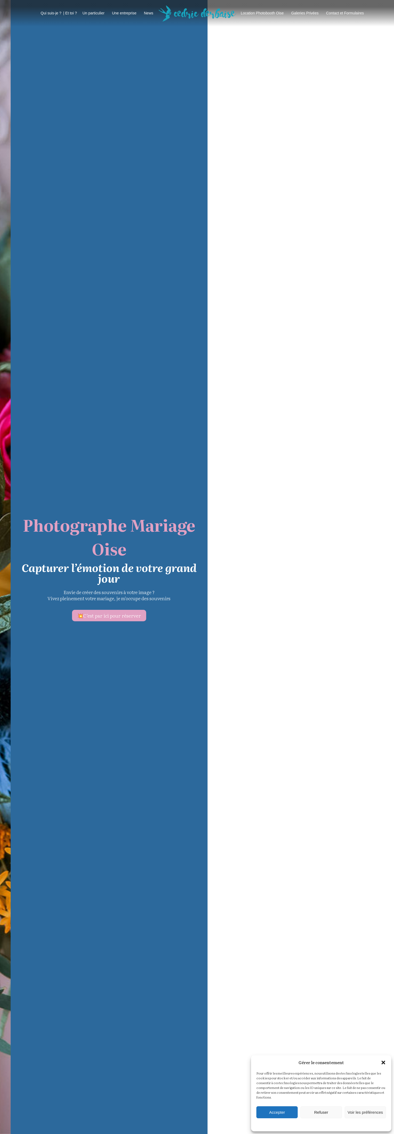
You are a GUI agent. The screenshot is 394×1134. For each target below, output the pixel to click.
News (148, 13)
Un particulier (93, 13)
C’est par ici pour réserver (298, 615)
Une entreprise (124, 13)
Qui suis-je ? (51, 13)
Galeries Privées (305, 13)
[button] (383, 1062)
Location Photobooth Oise (262, 13)
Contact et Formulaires (345, 13)
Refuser (321, 1112)
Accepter (277, 1112)
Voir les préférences (365, 1112)
